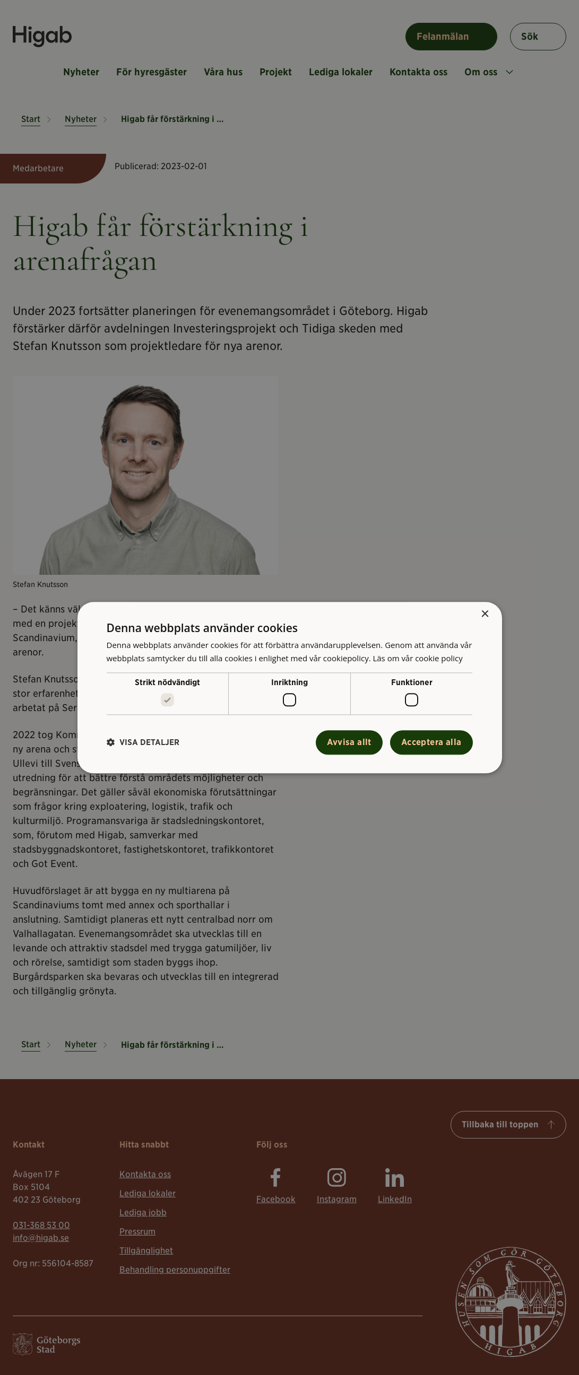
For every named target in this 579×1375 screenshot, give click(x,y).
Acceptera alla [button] (431, 742)
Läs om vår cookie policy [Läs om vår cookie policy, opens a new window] (418, 658)
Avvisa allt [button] (349, 742)
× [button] (485, 614)
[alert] (289, 687)
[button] (143, 743)
